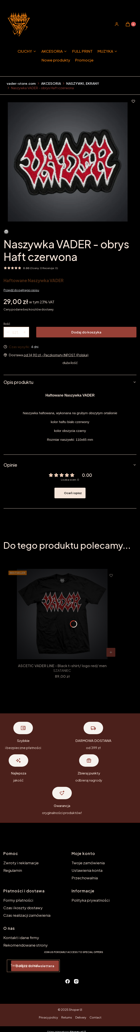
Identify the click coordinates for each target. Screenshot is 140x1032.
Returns (66, 1017)
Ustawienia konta (87, 870)
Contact (95, 1017)
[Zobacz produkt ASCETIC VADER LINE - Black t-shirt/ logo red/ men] (110, 652)
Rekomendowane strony (25, 945)
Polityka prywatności (91, 900)
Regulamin (12, 870)
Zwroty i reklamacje (21, 862)
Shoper (74, 1009)
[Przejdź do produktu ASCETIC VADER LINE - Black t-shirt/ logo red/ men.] (62, 614)
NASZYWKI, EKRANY (82, 83)
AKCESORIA (51, 83)
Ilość (7, 323)
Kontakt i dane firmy (21, 937)
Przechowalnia (85, 877)
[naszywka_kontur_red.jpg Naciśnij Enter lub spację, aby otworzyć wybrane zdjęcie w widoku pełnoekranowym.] (68, 161)
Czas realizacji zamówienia (26, 915)
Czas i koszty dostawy (23, 907)
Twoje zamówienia (88, 862)
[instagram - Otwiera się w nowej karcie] (76, 981)
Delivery (80, 1017)
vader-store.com (21, 83)
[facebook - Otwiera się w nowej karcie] (67, 981)
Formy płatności (18, 900)
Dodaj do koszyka (86, 332)
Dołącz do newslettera (35, 966)
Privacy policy (48, 1017)
